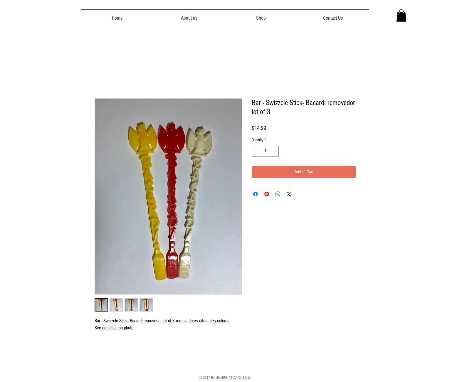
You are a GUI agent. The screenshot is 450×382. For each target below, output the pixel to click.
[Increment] (274, 151)
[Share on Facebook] (255, 194)
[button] (401, 15)
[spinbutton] (265, 151)
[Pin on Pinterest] (266, 194)
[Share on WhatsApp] (277, 194)
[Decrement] (256, 151)
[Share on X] (289, 194)
